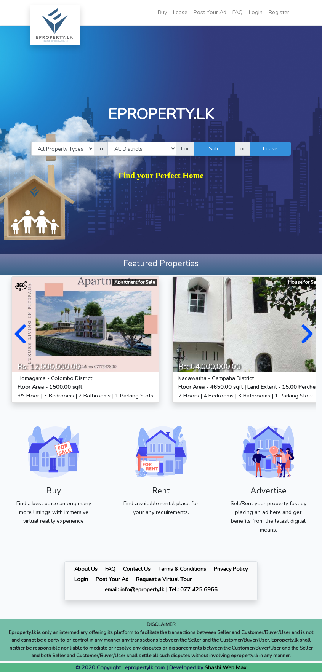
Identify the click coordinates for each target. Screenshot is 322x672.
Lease (180, 12)
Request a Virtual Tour (164, 579)
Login (256, 12)
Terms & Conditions (182, 569)
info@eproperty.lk (142, 589)
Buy (162, 12)
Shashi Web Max (226, 667)
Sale (214, 148)
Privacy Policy (231, 569)
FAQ (237, 12)
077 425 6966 (199, 589)
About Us (86, 569)
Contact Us (137, 569)
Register (279, 12)
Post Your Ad (210, 12)
